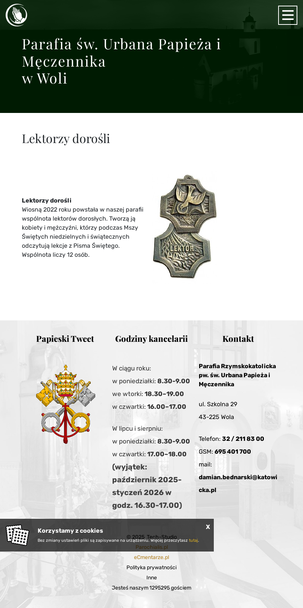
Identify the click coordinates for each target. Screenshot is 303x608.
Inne (151, 577)
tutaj (193, 540)
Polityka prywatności (151, 567)
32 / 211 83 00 (243, 438)
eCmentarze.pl (151, 557)
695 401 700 (233, 451)
